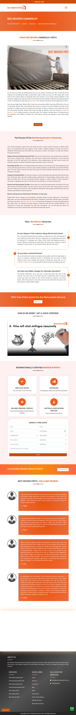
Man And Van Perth (14, 697)
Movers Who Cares (33, 101)
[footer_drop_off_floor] (52, 444)
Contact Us (35, 684)
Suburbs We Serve (37, 700)
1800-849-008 (55, 683)
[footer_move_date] (52, 431)
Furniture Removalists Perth (16, 680)
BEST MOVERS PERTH (13, 24)
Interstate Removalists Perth (17, 687)
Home (33, 677)
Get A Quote (38, 124)
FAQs (33, 690)
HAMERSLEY (32, 24)
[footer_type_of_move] (52, 435)
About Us (34, 680)
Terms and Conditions (38, 697)
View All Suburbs (63, 469)
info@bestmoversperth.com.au (59, 680)
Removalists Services (38, 703)
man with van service (30, 201)
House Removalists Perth (16, 677)
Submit (38, 454)
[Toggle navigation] (66, 8)
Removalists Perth (14, 693)
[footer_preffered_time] (23, 435)
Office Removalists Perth (15, 684)
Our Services (35, 693)
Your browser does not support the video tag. (38, 338)
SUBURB (24, 24)
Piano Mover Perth (14, 690)
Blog (33, 687)
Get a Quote (38, 301)
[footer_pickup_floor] (52, 439)
